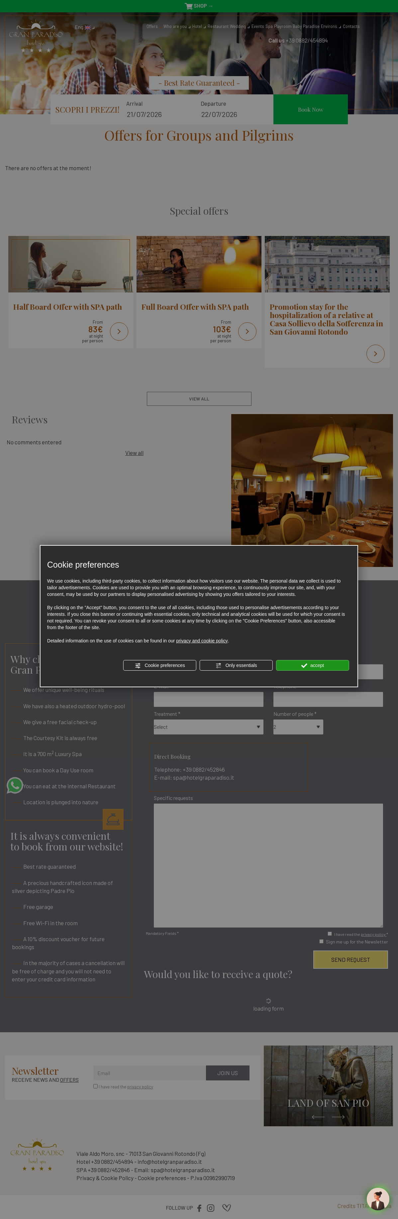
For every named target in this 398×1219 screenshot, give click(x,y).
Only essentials (236, 666)
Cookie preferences (160, 666)
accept (312, 666)
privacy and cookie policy (202, 640)
